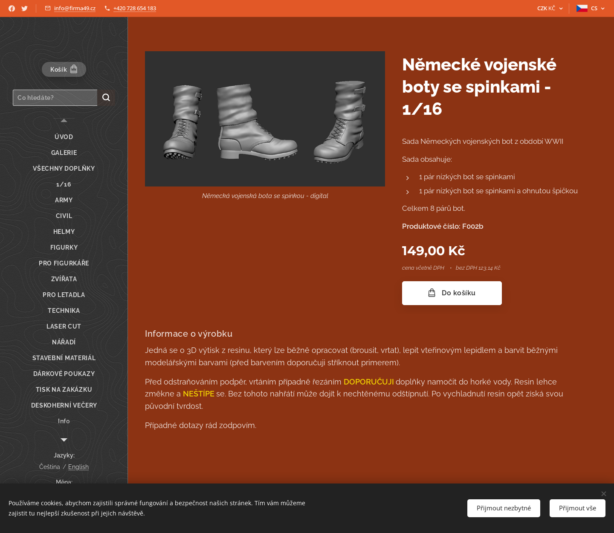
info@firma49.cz (75, 8)
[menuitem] (64, 137)
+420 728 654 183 (134, 8)
